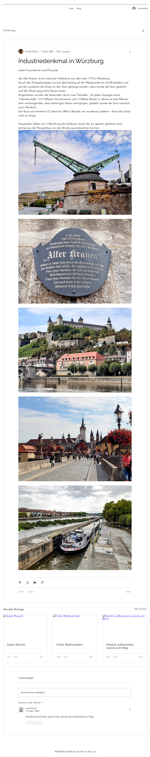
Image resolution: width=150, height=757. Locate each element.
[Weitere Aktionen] (130, 51)
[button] (143, 30)
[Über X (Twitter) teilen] (27, 582)
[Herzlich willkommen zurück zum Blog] (125, 627)
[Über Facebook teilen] (19, 582)
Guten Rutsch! (16, 644)
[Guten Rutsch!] (25, 627)
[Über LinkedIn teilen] (34, 582)
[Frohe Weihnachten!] (75, 627)
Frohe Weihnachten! (70, 644)
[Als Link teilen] (42, 582)
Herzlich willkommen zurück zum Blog (120, 646)
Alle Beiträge (9, 30)
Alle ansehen (141, 608)
